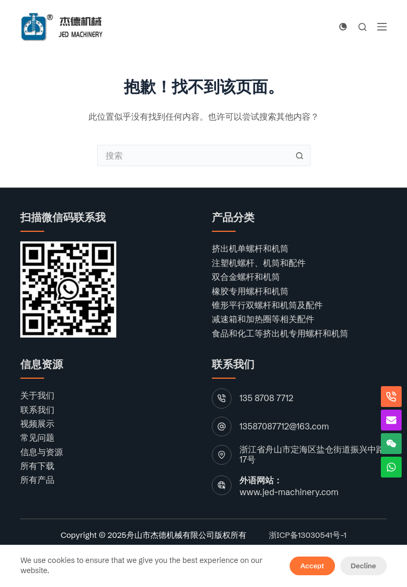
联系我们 (37, 409)
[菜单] (382, 27)
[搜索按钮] (299, 155)
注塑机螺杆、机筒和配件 (259, 262)
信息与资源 (41, 452)
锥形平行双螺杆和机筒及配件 (267, 305)
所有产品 (37, 479)
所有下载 (37, 465)
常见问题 (37, 437)
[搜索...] (193, 155)
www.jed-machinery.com (289, 492)
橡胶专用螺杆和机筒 (250, 291)
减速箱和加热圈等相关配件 (263, 319)
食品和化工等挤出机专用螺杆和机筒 (280, 333)
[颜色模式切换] (343, 27)
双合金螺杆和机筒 (246, 276)
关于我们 (37, 395)
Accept (312, 565)
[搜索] (362, 27)
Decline (363, 565)
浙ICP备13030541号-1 (308, 535)
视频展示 (37, 423)
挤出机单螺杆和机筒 (250, 248)
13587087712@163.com (284, 426)
